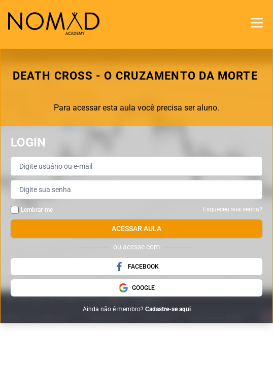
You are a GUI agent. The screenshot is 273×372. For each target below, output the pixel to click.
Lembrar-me (37, 209)
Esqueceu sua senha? (232, 209)
